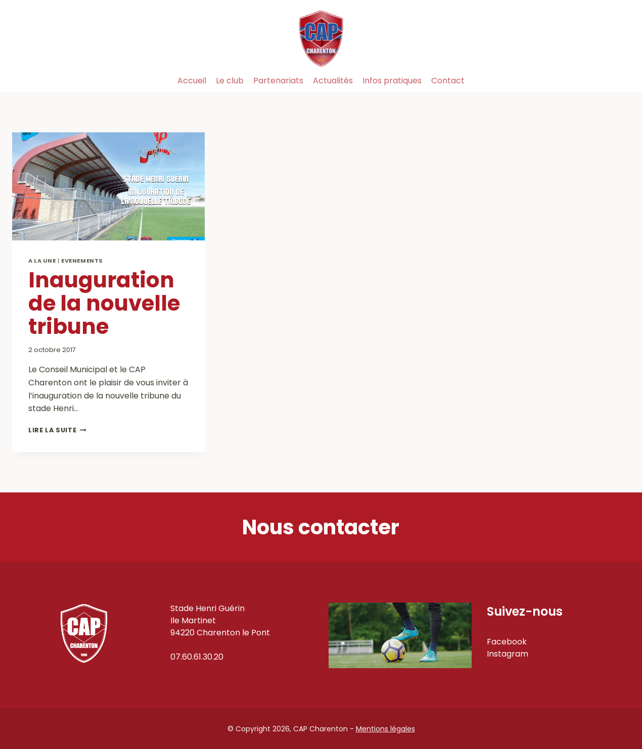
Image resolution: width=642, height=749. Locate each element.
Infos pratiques (392, 80)
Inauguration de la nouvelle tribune (104, 303)
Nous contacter (320, 527)
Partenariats (278, 80)
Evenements (82, 261)
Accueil (191, 80)
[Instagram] (618, 81)
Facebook (507, 641)
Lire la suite (57, 430)
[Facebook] (595, 81)
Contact (448, 80)
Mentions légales (385, 729)
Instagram (507, 654)
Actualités (333, 80)
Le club (230, 80)
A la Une (42, 261)
